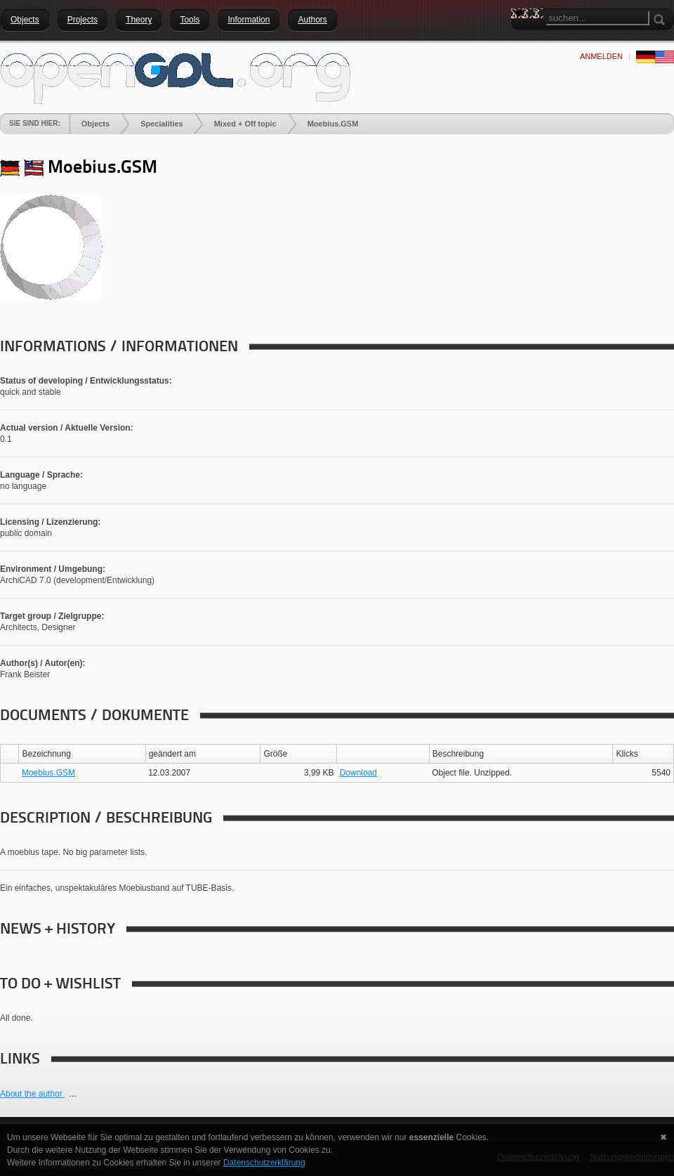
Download (358, 773)
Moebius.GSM (48, 773)
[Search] (597, 18)
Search (521, 38)
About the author (32, 1094)
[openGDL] (175, 76)
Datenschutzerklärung (264, 1163)
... (73, 1094)
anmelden (601, 56)
